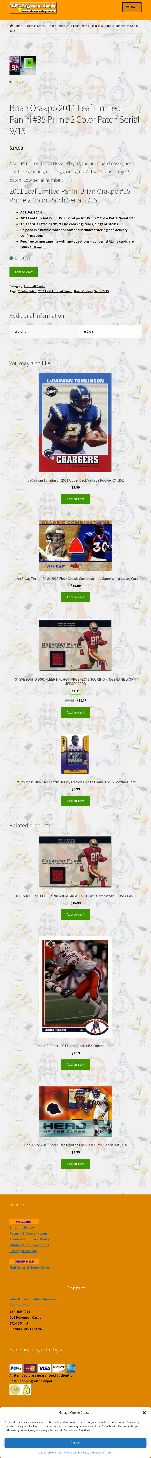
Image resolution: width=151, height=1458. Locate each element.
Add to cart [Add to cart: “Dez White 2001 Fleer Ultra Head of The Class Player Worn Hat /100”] (76, 1163)
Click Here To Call (19, 1304)
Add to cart (24, 272)
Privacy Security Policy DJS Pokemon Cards (88, 1452)
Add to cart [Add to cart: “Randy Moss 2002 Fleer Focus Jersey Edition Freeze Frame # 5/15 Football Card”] (76, 800)
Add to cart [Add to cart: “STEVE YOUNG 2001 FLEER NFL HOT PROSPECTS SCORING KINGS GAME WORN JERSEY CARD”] (76, 712)
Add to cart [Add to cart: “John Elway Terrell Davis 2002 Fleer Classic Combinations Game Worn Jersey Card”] (76, 597)
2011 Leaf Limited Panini (55, 291)
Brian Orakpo (83, 291)
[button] (144, 1412)
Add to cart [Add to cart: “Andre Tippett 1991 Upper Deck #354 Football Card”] (76, 1064)
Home (18, 26)
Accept (76, 1443)
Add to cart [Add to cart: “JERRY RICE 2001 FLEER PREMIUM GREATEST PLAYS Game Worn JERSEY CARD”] (76, 914)
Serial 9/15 (101, 291)
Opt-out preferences (49, 1452)
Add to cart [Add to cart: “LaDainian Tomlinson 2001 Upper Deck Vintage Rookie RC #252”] (76, 499)
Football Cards (35, 26)
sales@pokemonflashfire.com (33, 1299)
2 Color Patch (27, 291)
